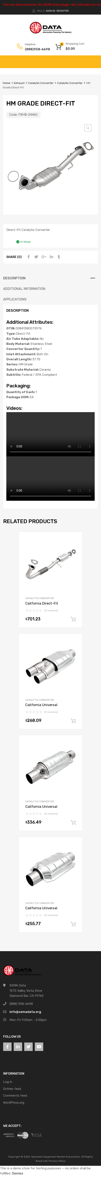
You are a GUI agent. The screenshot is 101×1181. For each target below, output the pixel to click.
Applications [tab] (15, 299)
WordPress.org (13, 1102)
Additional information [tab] (24, 289)
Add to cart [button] (73, 619)
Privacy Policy (57, 1160)
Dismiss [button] (17, 1173)
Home (6, 83)
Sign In (50, 10)
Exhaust (19, 83)
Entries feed (12, 1089)
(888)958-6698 (35, 49)
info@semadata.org (25, 1012)
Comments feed (15, 1095)
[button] (88, 128)
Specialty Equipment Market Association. (56, 1156)
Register (63, 10)
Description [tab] (14, 278)
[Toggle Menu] (95, 59)
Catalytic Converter (41, 83)
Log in (7, 1082)
